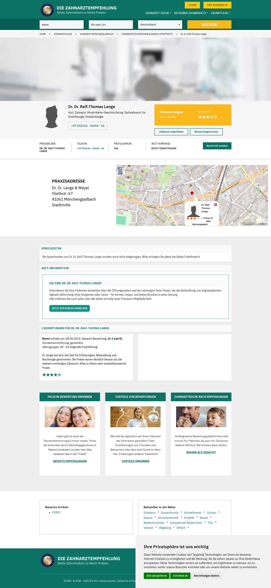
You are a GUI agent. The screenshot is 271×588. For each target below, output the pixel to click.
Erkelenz (149, 513)
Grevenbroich (170, 513)
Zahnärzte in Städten (128, 580)
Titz (210, 523)
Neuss (204, 518)
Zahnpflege (219, 13)
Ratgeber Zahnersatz (190, 13)
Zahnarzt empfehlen (171, 131)
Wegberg (165, 528)
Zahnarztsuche (63, 34)
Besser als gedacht (201, 452)
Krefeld (189, 518)
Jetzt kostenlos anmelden (69, 308)
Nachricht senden (217, 145)
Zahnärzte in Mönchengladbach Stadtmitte (147, 34)
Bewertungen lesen (206, 131)
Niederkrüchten (154, 523)
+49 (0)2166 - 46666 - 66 (88, 125)
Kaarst (148, 518)
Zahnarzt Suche (157, 13)
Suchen (209, 24)
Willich (181, 528)
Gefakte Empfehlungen (70, 461)
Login (192, 5)
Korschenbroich (168, 518)
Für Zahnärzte (217, 5)
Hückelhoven (192, 513)
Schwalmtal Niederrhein (186, 523)
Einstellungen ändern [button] (206, 575)
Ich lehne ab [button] (180, 575)
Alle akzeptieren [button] (157, 575)
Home (43, 34)
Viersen (148, 528)
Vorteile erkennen (135, 461)
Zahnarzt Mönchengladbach (97, 34)
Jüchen (211, 513)
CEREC (56, 512)
